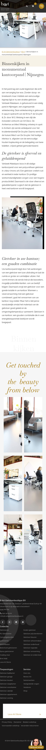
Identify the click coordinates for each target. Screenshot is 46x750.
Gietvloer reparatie (30, 648)
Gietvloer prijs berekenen (32, 634)
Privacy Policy (7, 722)
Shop (25, 691)
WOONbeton (5, 644)
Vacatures (27, 687)
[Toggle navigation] (41, 6)
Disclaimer (17, 722)
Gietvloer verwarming (31, 651)
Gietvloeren (4, 630)
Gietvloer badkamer (7, 673)
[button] (27, 6)
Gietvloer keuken (6, 680)
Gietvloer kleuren (30, 637)
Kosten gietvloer (29, 630)
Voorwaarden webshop (10, 726)
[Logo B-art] (5, 6)
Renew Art (27, 677)
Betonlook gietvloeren (8, 648)
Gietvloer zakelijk (6, 691)
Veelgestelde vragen (31, 684)
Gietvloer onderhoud (31, 644)
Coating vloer (5, 655)
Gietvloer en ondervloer (32, 655)
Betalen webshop (29, 722)
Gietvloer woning (6, 698)
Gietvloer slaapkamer (8, 684)
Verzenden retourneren (30, 726)
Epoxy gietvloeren (7, 651)
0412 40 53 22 (6, 613)
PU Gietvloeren (5, 634)
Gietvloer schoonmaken (32, 641)
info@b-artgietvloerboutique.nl (11, 616)
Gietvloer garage (6, 677)
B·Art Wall (3, 658)
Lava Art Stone (5, 662)
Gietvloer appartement (8, 694)
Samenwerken (28, 680)
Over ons (26, 673)
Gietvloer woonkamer (8, 687)
